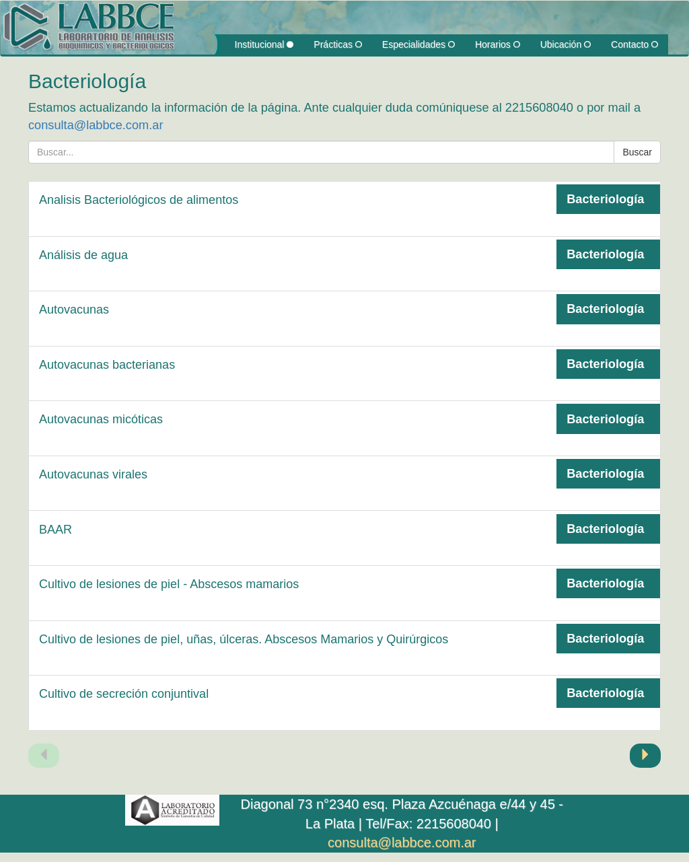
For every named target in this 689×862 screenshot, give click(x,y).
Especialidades (418, 44)
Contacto (634, 44)
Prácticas (337, 44)
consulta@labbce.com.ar (95, 125)
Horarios (497, 44)
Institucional (264, 44)
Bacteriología (605, 199)
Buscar (637, 152)
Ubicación (565, 44)
